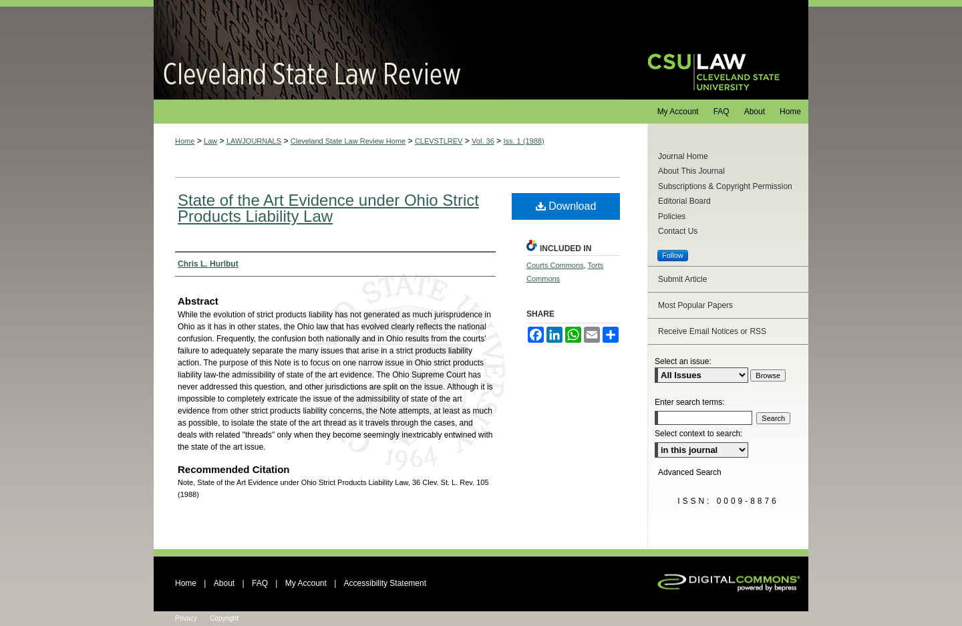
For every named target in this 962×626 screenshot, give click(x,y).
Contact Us (677, 231)
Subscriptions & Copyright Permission (725, 186)
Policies (671, 216)
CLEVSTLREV (439, 141)
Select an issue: (683, 361)
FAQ (260, 583)
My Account (306, 583)
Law (210, 141)
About (224, 583)
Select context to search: (698, 433)
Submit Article (682, 279)
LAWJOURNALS (253, 141)
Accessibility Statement (385, 583)
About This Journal (691, 171)
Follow (672, 255)
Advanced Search (690, 472)
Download (566, 206)
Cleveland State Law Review (388, 50)
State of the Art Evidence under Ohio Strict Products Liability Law (328, 208)
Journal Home (683, 156)
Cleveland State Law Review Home (348, 141)
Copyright (224, 618)
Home (184, 141)
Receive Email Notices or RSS (712, 331)
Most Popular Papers (695, 305)
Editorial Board (684, 201)
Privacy (186, 618)
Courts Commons (555, 265)
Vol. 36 (483, 141)
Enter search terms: (690, 402)
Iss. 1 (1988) (523, 141)
